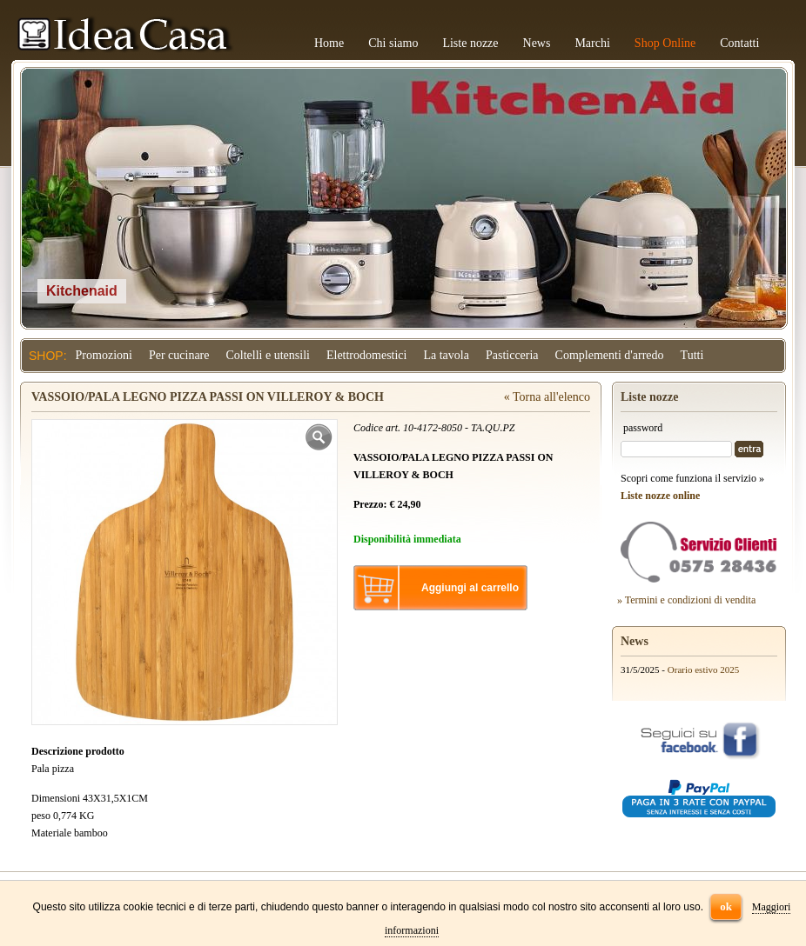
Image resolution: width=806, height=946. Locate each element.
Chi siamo (393, 43)
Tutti (692, 355)
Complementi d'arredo (609, 355)
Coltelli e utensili (268, 355)
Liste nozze (470, 43)
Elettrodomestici (366, 355)
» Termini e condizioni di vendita (686, 600)
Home (329, 43)
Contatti (739, 43)
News (537, 43)
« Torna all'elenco (547, 396)
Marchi (591, 43)
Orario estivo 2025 (703, 669)
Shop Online (665, 43)
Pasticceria (512, 355)
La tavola (445, 355)
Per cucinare (179, 355)
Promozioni (104, 355)
